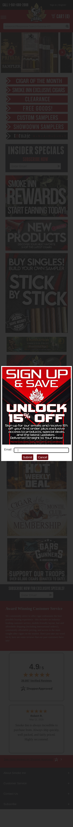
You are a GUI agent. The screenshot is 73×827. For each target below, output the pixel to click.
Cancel (42, 457)
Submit (27, 457)
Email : (9, 449)
